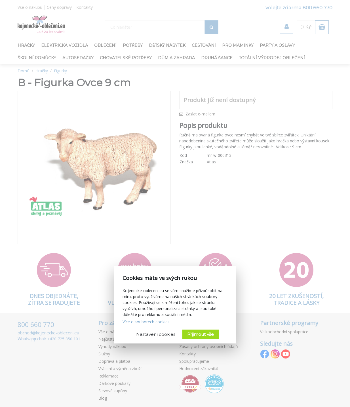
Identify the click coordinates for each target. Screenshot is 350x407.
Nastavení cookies (155, 334)
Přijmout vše (200, 334)
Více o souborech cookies (146, 321)
